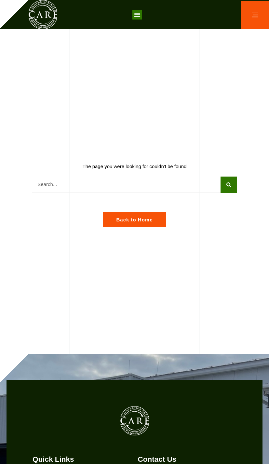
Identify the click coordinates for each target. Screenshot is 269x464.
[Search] (229, 185)
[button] (137, 15)
